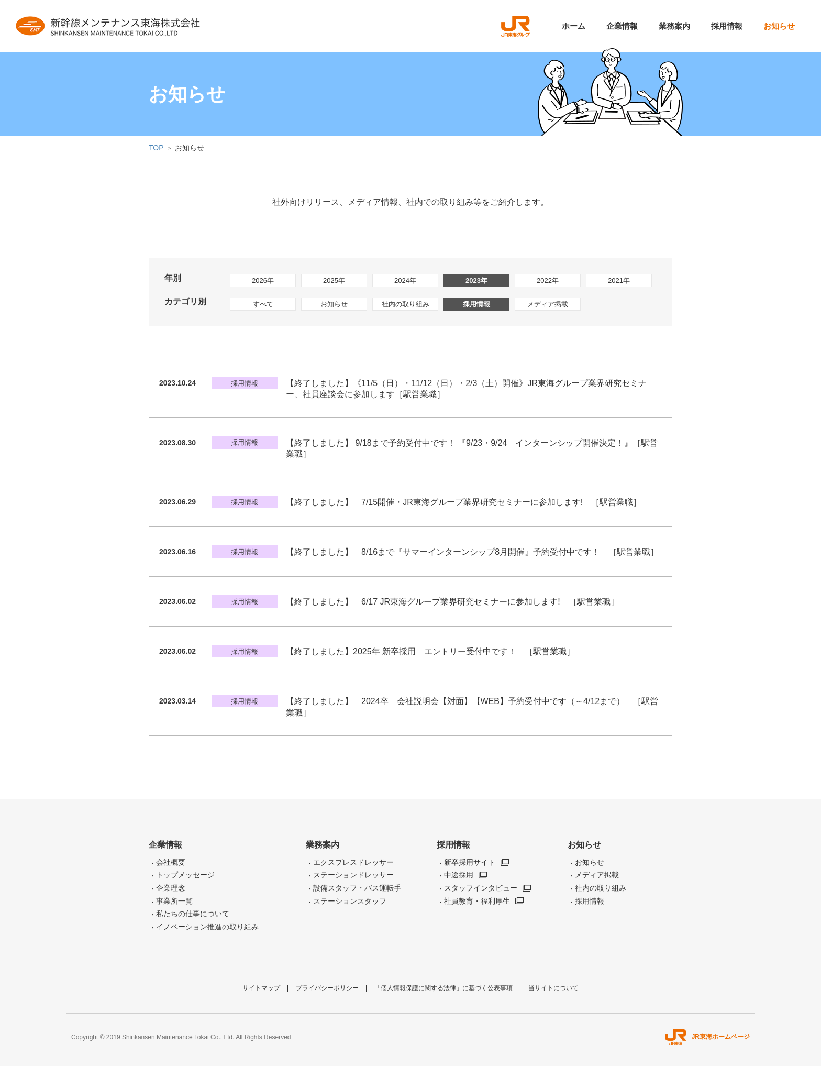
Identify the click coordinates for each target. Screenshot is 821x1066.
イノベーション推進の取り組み (207, 926)
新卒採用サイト (469, 862)
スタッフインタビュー (480, 888)
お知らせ (779, 25)
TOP (156, 148)
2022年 (548, 280)
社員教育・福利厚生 (477, 901)
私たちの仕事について (192, 913)
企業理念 (170, 888)
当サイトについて (553, 988)
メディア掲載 (547, 304)
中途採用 (458, 875)
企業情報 (622, 25)
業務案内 (674, 25)
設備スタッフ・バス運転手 (357, 888)
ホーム (573, 25)
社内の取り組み (405, 304)
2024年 (405, 280)
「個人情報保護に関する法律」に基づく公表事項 (443, 988)
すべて (263, 304)
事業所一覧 (174, 901)
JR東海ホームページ (707, 1036)
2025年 (334, 280)
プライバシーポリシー (327, 988)
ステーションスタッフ (349, 901)
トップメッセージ (185, 875)
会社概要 (170, 862)
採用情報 (726, 25)
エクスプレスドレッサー (353, 862)
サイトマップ (261, 988)
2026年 (263, 280)
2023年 (476, 280)
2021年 (619, 280)
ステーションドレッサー (353, 875)
